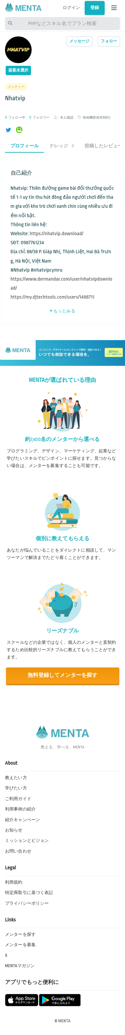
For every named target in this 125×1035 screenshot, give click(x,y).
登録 (94, 7)
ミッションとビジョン (27, 840)
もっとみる (62, 311)
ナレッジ (61, 145)
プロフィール (24, 145)
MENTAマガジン (20, 966)
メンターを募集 (20, 944)
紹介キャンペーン (22, 820)
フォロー (109, 41)
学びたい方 (16, 788)
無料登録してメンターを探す (63, 675)
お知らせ (14, 830)
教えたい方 (16, 777)
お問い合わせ (18, 851)
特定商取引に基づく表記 (29, 892)
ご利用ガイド (18, 798)
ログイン (71, 7)
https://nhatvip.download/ (56, 234)
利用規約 (14, 882)
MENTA (64, 1021)
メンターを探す (20, 934)
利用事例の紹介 (20, 809)
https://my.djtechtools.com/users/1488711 (53, 297)
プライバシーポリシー (27, 903)
